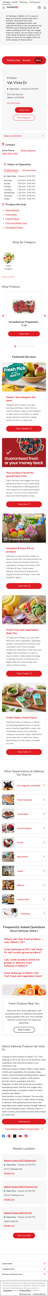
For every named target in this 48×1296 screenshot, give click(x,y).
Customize (7, 1290)
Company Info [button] (24, 1269)
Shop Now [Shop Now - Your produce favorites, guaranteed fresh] (30, 504)
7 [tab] (30, 346)
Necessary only (25, 1294)
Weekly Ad (9, 1173)
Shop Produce (26, 1029)
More (38, 60)
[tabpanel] (24, 315)
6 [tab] (28, 346)
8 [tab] (33, 346)
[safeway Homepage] (12, 7)
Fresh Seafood (28, 800)
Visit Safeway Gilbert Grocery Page (25, 1129)
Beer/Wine (28, 857)
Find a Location (26, 1235)
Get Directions (13, 103)
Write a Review (28, 150)
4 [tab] (22, 346)
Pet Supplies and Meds (28, 786)
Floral (28, 843)
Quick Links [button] (24, 1263)
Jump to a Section (24, 135)
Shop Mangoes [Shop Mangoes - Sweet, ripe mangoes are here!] (29, 428)
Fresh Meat (28, 814)
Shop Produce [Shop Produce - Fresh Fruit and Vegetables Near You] (29, 673)
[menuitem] (13, 60)
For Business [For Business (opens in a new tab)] (35, 2)
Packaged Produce (14, 227)
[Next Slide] (44, 316)
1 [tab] (15, 346)
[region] (24, 1288)
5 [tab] (25, 346)
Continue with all (39, 1294)
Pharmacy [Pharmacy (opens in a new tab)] (24, 2)
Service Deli (28, 900)
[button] (39, 7)
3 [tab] (20, 346)
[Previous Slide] (3, 316)
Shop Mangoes (24, 117)
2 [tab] (17, 346)
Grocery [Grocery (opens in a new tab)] (6, 2)
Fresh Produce (12, 218)
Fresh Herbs (11, 214)
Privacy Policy (25, 1290)
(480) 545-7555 (10, 153)
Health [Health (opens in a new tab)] (15, 2)
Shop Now (24, 110)
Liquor (28, 871)
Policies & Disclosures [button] (24, 1274)
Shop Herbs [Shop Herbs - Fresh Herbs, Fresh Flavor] (30, 751)
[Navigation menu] (3, 7)
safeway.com (32, 1121)
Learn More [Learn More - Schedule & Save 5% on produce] (30, 585)
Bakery (28, 885)
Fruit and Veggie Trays (16, 223)
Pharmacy (32, 914)
